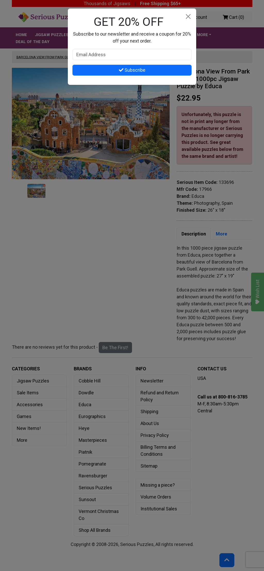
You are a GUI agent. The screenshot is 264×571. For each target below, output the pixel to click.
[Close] (188, 16)
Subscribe (132, 70)
